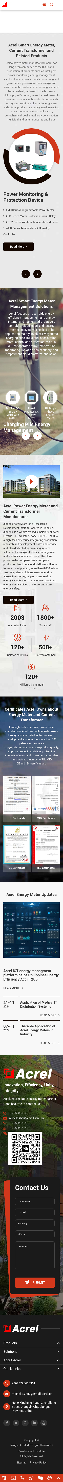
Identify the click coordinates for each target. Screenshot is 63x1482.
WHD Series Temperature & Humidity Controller (26, 231)
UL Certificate (17, 818)
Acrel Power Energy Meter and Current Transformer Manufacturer (30, 511)
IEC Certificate (46, 867)
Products (10, 1343)
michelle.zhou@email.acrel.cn (26, 1118)
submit (35, 1282)
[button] (26, 274)
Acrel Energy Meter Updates (31, 894)
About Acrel (12, 1360)
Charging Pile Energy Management (26, 427)
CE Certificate (17, 867)
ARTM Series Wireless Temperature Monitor (30, 222)
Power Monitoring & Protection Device (25, 197)
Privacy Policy (38, 1462)
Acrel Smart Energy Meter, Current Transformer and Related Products (31, 50)
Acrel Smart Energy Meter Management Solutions (32, 304)
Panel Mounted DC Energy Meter (31, 413)
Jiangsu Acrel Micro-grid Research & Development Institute (31, 1448)
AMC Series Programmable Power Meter (28, 210)
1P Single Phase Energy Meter (50, 413)
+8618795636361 (19, 1113)
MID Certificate (46, 818)
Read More (18, 246)
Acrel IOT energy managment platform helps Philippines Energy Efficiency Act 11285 (31, 975)
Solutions (10, 1352)
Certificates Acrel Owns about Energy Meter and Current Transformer (31, 714)
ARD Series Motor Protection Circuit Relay (29, 216)
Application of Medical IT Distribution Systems (38, 1004)
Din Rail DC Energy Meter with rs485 (12, 413)
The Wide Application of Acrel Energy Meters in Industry (37, 1030)
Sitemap (21, 1462)
